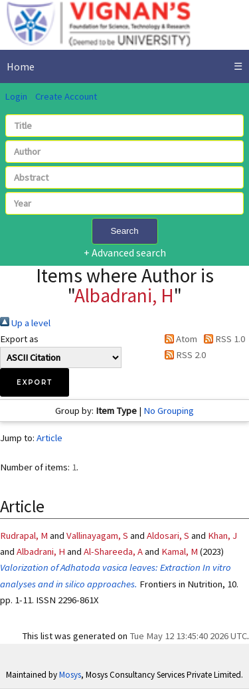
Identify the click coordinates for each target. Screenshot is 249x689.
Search (124, 231)
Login (16, 96)
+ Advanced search (125, 252)
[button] (34, 382)
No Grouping (168, 411)
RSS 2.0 (183, 355)
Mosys (70, 674)
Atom (178, 339)
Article (49, 438)
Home (21, 66)
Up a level (25, 323)
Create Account (66, 96)
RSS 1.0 (222, 339)
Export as (19, 339)
